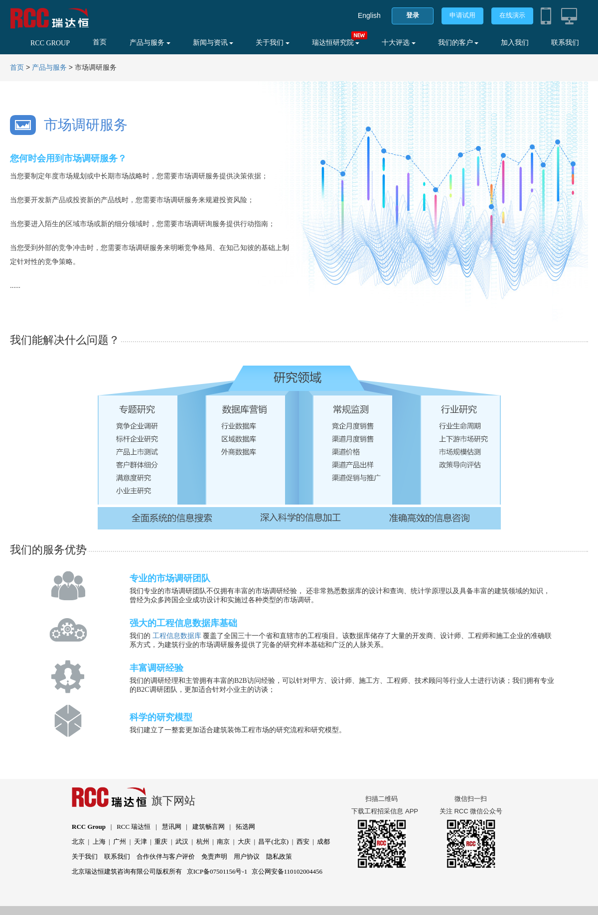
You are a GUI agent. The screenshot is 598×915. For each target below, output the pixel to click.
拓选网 (245, 826)
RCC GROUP (50, 43)
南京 (223, 841)
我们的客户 (458, 42)
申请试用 (462, 15)
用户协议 (247, 856)
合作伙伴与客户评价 (166, 856)
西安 (303, 841)
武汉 (181, 841)
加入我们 (515, 42)
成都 (323, 841)
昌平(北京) (273, 841)
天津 (140, 841)
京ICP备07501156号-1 (217, 871)
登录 (412, 15)
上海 (99, 841)
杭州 (202, 841)
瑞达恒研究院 (336, 42)
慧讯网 (171, 826)
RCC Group (89, 826)
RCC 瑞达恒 (133, 826)
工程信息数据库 (176, 636)
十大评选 (399, 42)
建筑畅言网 (208, 826)
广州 (119, 841)
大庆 (244, 841)
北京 (78, 841)
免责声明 (214, 856)
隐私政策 (279, 856)
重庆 (160, 841)
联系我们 (565, 42)
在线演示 (512, 15)
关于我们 (273, 42)
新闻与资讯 (213, 42)
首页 (100, 42)
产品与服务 (150, 42)
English (369, 15)
